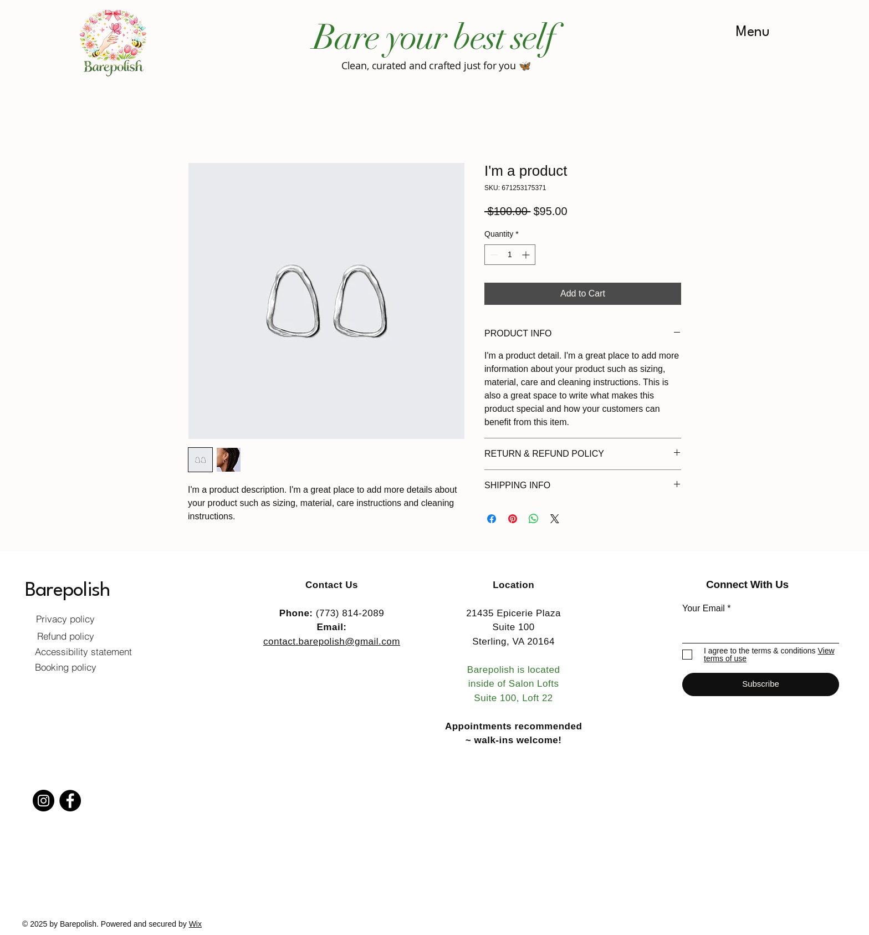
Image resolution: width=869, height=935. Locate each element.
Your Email (703, 608)
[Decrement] (493, 254)
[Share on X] (554, 518)
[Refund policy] (65, 636)
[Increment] (527, 254)
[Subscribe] (760, 684)
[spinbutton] (510, 254)
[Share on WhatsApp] (533, 518)
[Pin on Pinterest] (512, 518)
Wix (195, 923)
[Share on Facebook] (491, 518)
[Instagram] (43, 800)
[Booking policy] (65, 667)
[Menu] (752, 32)
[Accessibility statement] (83, 651)
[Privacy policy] (65, 619)
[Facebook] (70, 800)
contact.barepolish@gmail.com (331, 641)
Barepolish (67, 590)
